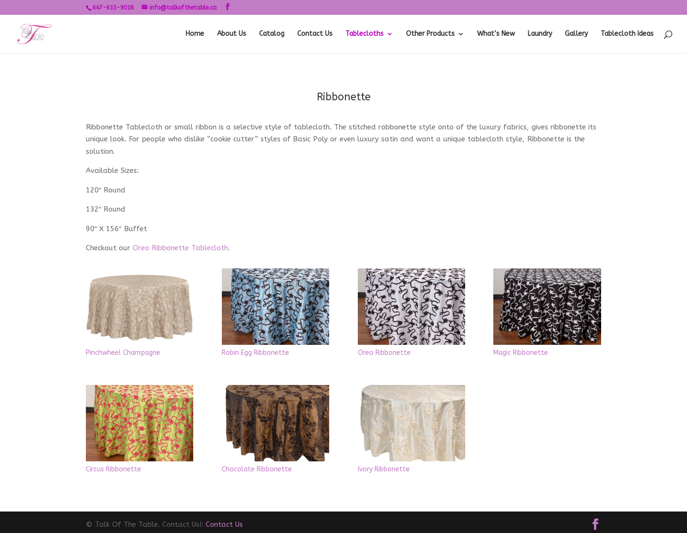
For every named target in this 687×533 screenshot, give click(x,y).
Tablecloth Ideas (627, 34)
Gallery (576, 34)
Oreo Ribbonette (384, 353)
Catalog (271, 34)
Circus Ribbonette (113, 469)
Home (195, 34)
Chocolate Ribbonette (257, 469)
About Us (231, 34)
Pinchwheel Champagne (123, 353)
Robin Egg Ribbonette (255, 353)
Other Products (430, 34)
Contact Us (315, 34)
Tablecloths (364, 34)
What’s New (496, 34)
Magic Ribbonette (520, 353)
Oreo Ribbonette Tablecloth (180, 248)
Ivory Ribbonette (384, 469)
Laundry (540, 34)
